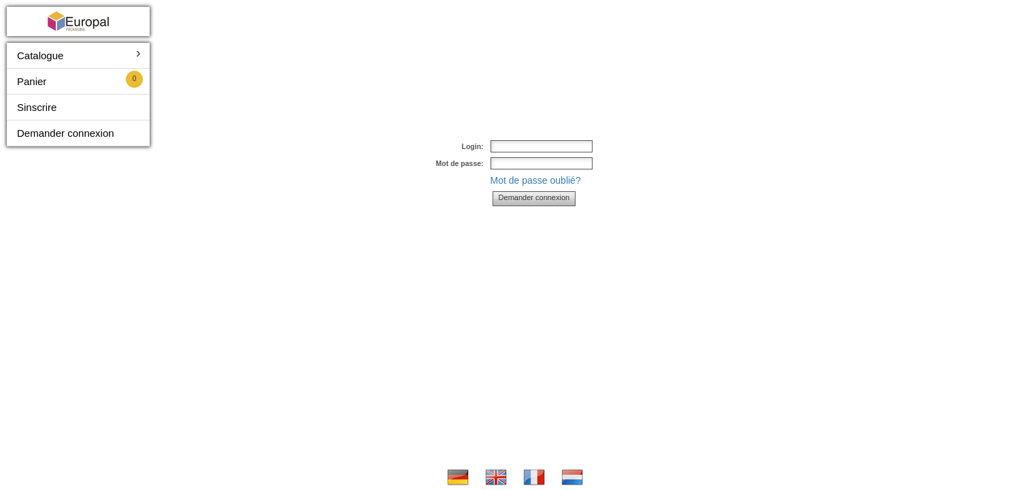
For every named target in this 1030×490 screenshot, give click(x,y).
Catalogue (40, 55)
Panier (31, 81)
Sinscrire (36, 107)
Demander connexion (65, 133)
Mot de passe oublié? (536, 180)
